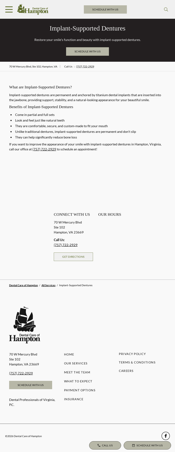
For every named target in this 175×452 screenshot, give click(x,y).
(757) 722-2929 (85, 66)
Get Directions (73, 256)
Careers (126, 371)
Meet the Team (77, 372)
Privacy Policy (132, 354)
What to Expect (78, 381)
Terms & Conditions (137, 362)
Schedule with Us (105, 9)
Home (69, 354)
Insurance (74, 399)
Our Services (76, 363)
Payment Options (80, 390)
